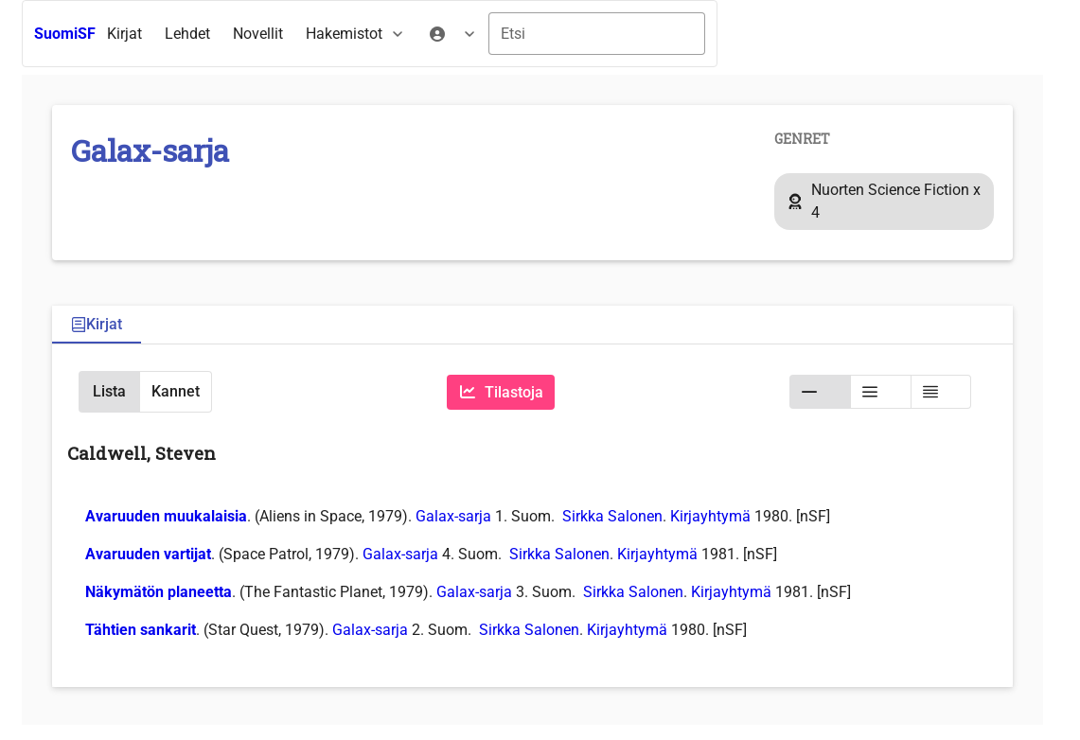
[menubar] (292, 34)
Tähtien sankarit (140, 630)
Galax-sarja (453, 516)
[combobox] (596, 33)
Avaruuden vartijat (148, 554)
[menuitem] (124, 34)
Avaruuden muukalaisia (166, 516)
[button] (109, 392)
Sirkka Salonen (612, 516)
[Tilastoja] (501, 392)
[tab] (96, 325)
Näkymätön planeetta (158, 592)
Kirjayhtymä (710, 516)
